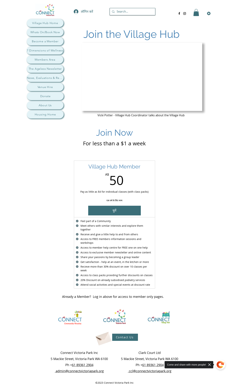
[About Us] (45, 105)
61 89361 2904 (82, 365)
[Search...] (132, 11)
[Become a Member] (45, 41)
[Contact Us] (125, 337)
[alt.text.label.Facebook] (179, 13)
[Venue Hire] (45, 87)
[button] (196, 12)
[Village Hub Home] (45, 23)
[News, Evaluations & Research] (45, 78)
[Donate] (45, 96)
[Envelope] (103, 337)
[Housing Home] (45, 114)
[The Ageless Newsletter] (45, 69)
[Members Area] (45, 60)
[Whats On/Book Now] (45, 32)
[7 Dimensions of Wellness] (45, 50)
